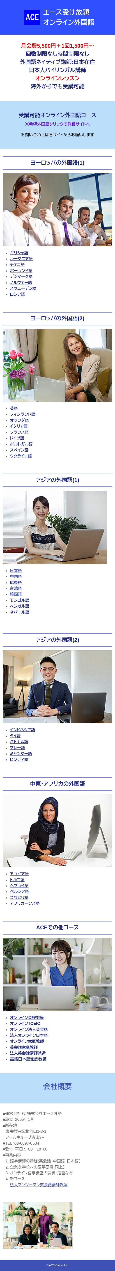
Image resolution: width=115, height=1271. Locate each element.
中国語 (16, 576)
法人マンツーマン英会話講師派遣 (39, 1185)
